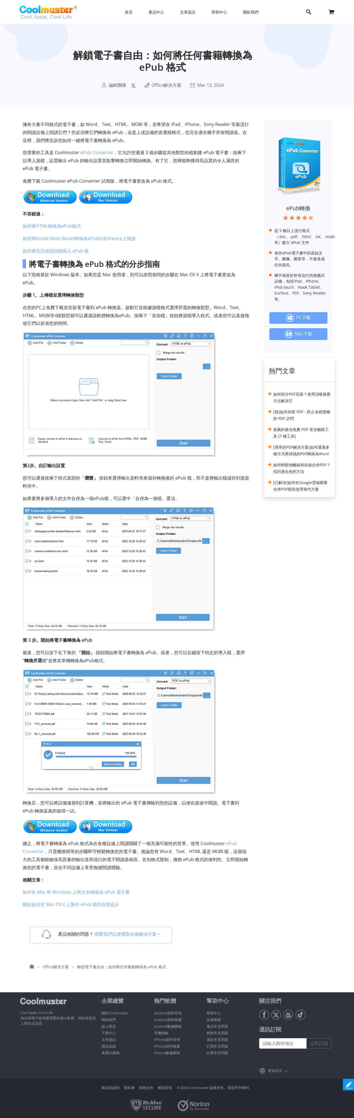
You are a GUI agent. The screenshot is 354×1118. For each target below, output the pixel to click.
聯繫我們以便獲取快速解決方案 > (127, 934)
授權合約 (146, 1087)
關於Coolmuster (114, 1013)
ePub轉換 (298, 208)
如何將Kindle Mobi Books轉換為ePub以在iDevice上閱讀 (79, 238)
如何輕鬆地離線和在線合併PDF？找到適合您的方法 (301, 468)
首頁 (128, 12)
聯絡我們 (108, 1019)
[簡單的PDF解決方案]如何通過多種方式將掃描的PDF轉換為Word (301, 450)
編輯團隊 (117, 85)
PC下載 (298, 318)
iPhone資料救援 (167, 1046)
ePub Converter (96, 152)
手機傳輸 (161, 1032)
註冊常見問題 (217, 1052)
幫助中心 (214, 1013)
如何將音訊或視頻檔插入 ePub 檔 (56, 251)
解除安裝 (165, 1087)
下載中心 (108, 1032)
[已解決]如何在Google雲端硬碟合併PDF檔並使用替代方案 (300, 486)
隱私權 (129, 1087)
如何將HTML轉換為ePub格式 (52, 226)
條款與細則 (110, 1087)
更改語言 (275, 1070)
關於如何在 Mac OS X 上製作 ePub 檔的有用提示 (71, 904)
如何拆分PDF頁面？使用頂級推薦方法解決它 (301, 397)
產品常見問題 (217, 1026)
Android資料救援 (168, 1019)
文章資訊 (108, 1039)
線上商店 (108, 1026)
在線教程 (214, 1019)
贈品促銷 (108, 1046)
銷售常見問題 (217, 1032)
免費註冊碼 (110, 1052)
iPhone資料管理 (167, 1039)
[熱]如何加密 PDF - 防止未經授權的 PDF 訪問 (301, 415)
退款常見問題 (217, 1039)
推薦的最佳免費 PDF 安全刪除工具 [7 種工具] (301, 433)
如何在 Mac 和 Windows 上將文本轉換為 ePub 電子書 (76, 892)
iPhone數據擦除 (167, 1052)
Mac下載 (298, 334)
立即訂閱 (319, 1043)
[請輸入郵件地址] (283, 1043)
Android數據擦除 (168, 1026)
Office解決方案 (166, 85)
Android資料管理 (168, 1013)
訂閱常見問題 (217, 1046)
